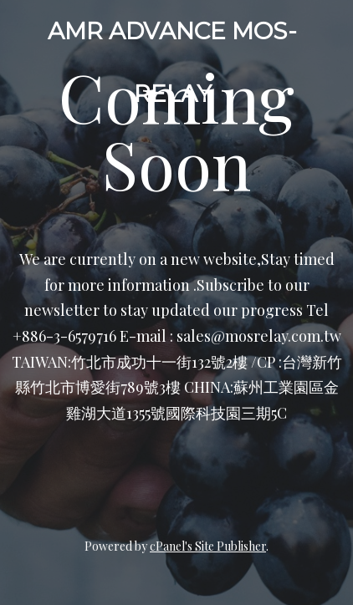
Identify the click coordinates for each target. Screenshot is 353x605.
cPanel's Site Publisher (208, 546)
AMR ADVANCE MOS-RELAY (172, 62)
